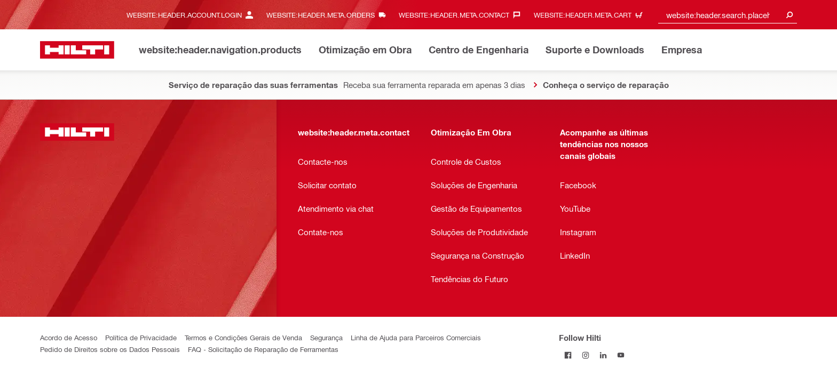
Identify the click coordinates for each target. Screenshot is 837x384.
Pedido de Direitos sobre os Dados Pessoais (110, 349)
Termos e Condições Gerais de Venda (243, 337)
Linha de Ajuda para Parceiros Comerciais (416, 337)
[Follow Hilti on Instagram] (585, 355)
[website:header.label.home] (77, 50)
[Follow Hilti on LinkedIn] (603, 355)
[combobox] (727, 14)
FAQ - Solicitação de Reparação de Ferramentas (263, 349)
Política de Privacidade (141, 337)
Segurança (326, 337)
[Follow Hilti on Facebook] (568, 355)
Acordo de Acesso (68, 337)
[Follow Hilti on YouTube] (620, 355)
